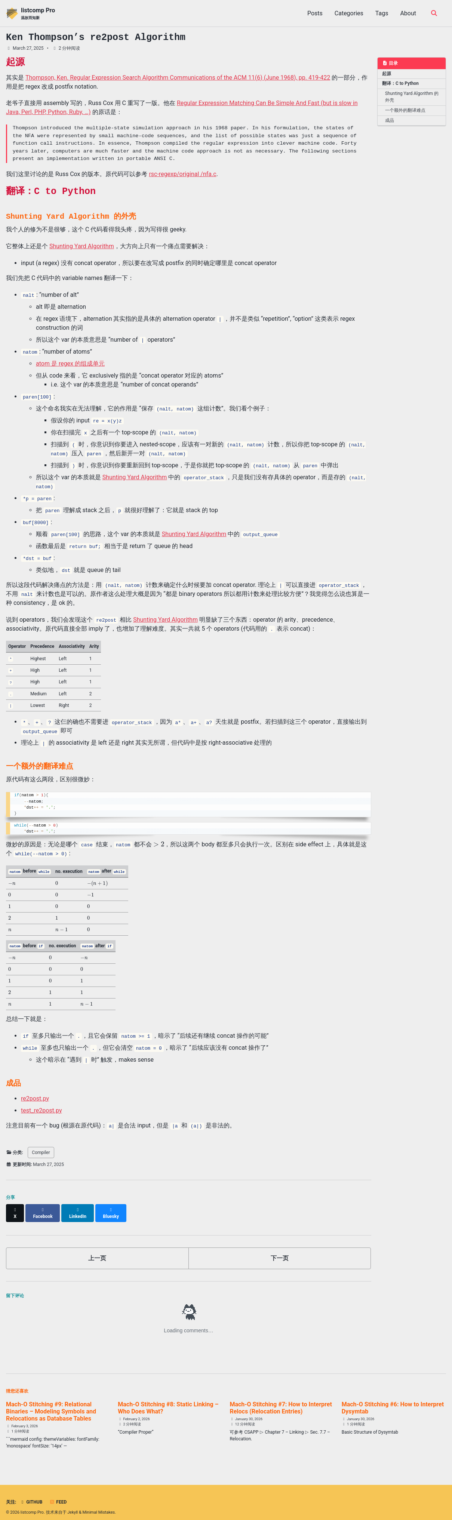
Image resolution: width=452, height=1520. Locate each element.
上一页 (97, 1250)
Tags (381, 13)
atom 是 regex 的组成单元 (70, 363)
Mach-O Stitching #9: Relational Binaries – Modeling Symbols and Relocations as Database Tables (51, 1403)
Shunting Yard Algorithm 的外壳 (412, 95)
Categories (349, 13)
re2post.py (35, 1097)
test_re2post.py (41, 1109)
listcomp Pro (38, 14)
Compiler (41, 1151)
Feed (58, 1494)
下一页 (280, 1250)
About (408, 13)
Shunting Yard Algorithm (81, 246)
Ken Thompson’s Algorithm (95, 37)
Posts (315, 13)
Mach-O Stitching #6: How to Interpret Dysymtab (393, 1400)
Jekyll (72, 1504)
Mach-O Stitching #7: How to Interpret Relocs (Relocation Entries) (281, 1400)
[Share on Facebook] (43, 1208)
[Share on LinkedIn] (79, 1208)
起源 (386, 73)
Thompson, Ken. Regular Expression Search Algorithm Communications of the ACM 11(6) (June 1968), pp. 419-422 (177, 77)
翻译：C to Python (399, 82)
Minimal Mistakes (99, 1504)
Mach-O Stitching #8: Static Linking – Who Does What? (168, 1400)
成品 (389, 117)
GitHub (30, 1494)
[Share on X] (15, 1208)
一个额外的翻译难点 (403, 108)
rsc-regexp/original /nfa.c (182, 174)
